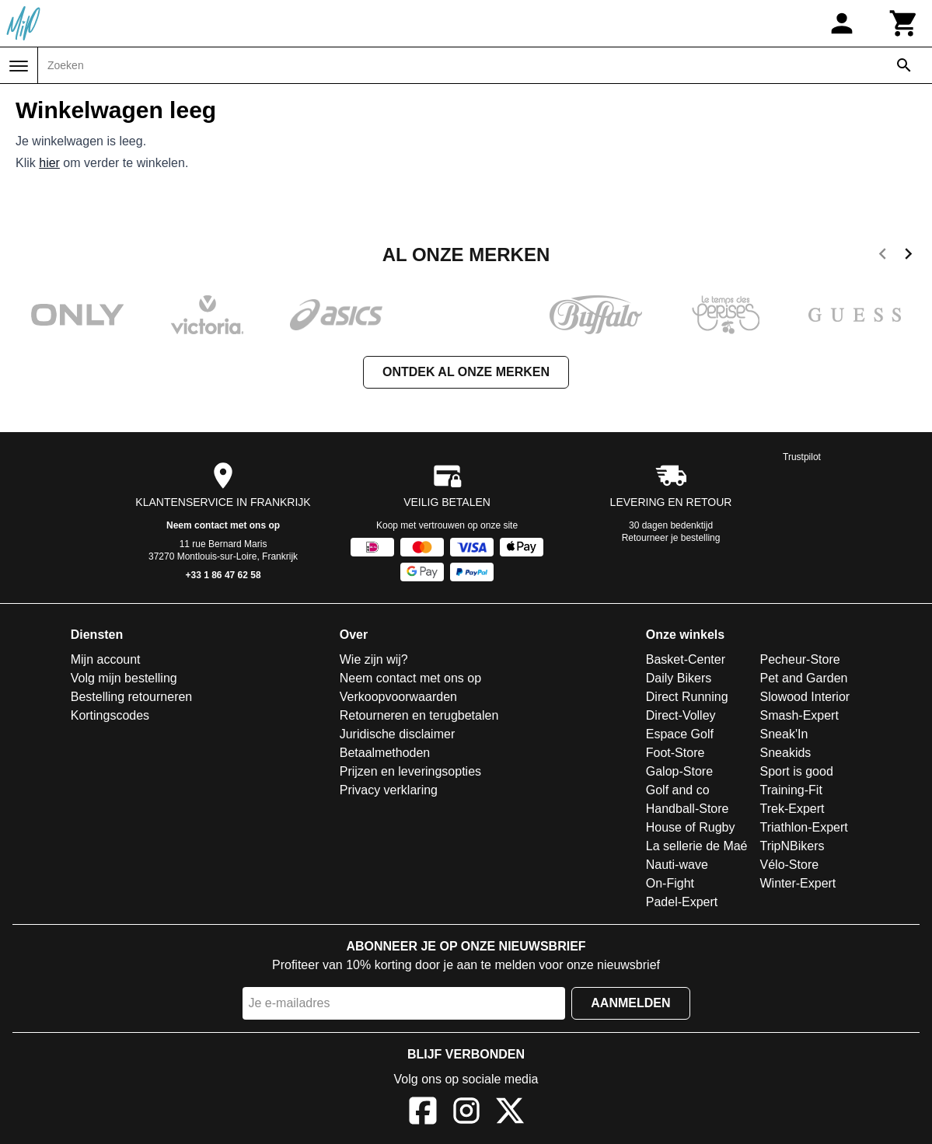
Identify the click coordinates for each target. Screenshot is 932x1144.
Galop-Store (679, 771)
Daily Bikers (678, 678)
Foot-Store (675, 752)
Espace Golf (680, 734)
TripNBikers (792, 846)
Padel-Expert (682, 902)
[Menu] (18, 66)
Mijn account (106, 659)
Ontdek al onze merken (466, 371)
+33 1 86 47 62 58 (223, 575)
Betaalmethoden (385, 752)
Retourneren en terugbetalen (419, 715)
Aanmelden (630, 1003)
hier (49, 162)
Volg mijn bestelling (124, 678)
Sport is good (796, 771)
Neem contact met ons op (223, 525)
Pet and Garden (804, 678)
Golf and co (678, 790)
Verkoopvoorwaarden (398, 696)
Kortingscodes (110, 715)
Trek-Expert (792, 808)
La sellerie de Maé (697, 846)
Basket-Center (685, 659)
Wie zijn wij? (374, 659)
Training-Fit (791, 790)
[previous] (882, 256)
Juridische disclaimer (398, 734)
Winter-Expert (798, 883)
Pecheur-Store (800, 659)
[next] (908, 256)
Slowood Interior (805, 696)
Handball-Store (687, 808)
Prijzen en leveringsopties (410, 771)
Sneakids (786, 752)
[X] (509, 1113)
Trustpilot (802, 457)
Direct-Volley (681, 715)
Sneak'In (784, 734)
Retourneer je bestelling (671, 537)
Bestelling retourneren (132, 696)
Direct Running (687, 696)
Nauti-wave (677, 864)
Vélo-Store (789, 864)
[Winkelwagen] (904, 23)
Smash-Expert (799, 715)
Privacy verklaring (389, 790)
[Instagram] (466, 1113)
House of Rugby (690, 827)
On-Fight (670, 883)
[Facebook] (422, 1113)
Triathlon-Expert (804, 827)
